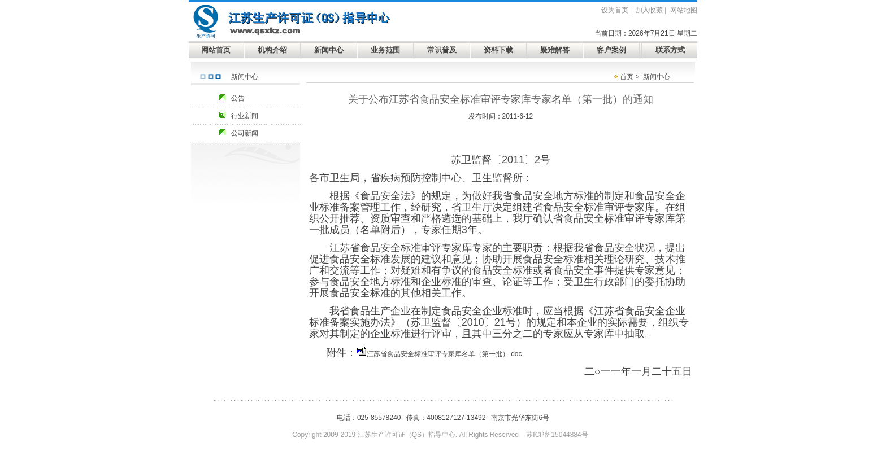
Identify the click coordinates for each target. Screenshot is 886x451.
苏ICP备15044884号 (557, 435)
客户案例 (611, 50)
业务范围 (385, 50)
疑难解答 (555, 50)
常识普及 (442, 50)
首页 (626, 77)
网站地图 (683, 10)
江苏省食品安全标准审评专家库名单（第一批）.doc (444, 354)
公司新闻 (244, 133)
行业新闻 (244, 116)
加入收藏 (649, 10)
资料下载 (498, 50)
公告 (238, 98)
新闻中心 (329, 50)
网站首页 (216, 50)
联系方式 (670, 50)
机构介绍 (272, 50)
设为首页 (614, 10)
